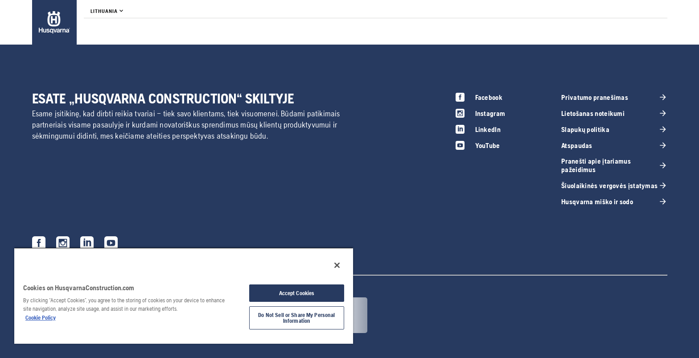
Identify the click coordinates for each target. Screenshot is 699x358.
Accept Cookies (297, 293)
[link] (54, 22)
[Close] (337, 265)
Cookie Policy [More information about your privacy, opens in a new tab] (40, 317)
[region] (183, 295)
